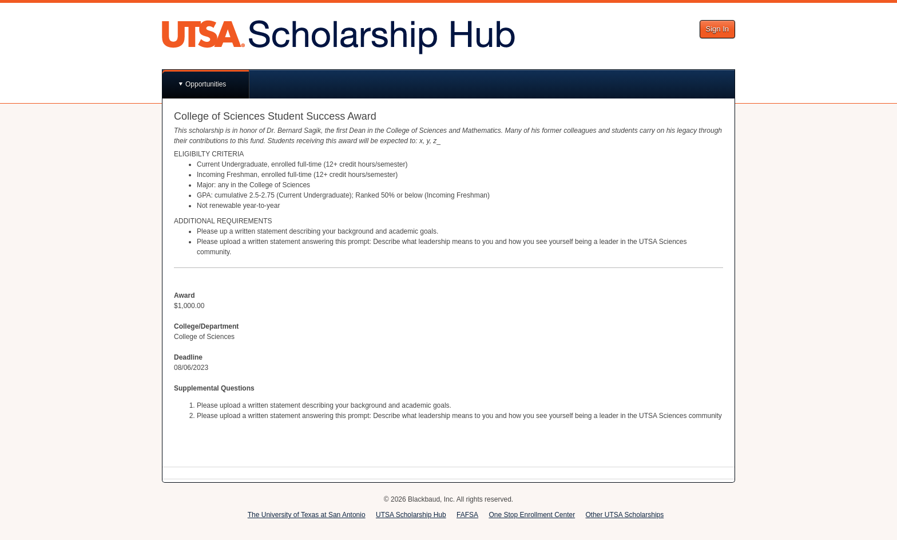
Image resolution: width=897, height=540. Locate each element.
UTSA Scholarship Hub (411, 515)
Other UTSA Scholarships (625, 515)
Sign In (717, 29)
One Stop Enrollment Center (532, 515)
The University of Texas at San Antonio (307, 515)
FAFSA (467, 515)
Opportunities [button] (205, 84)
